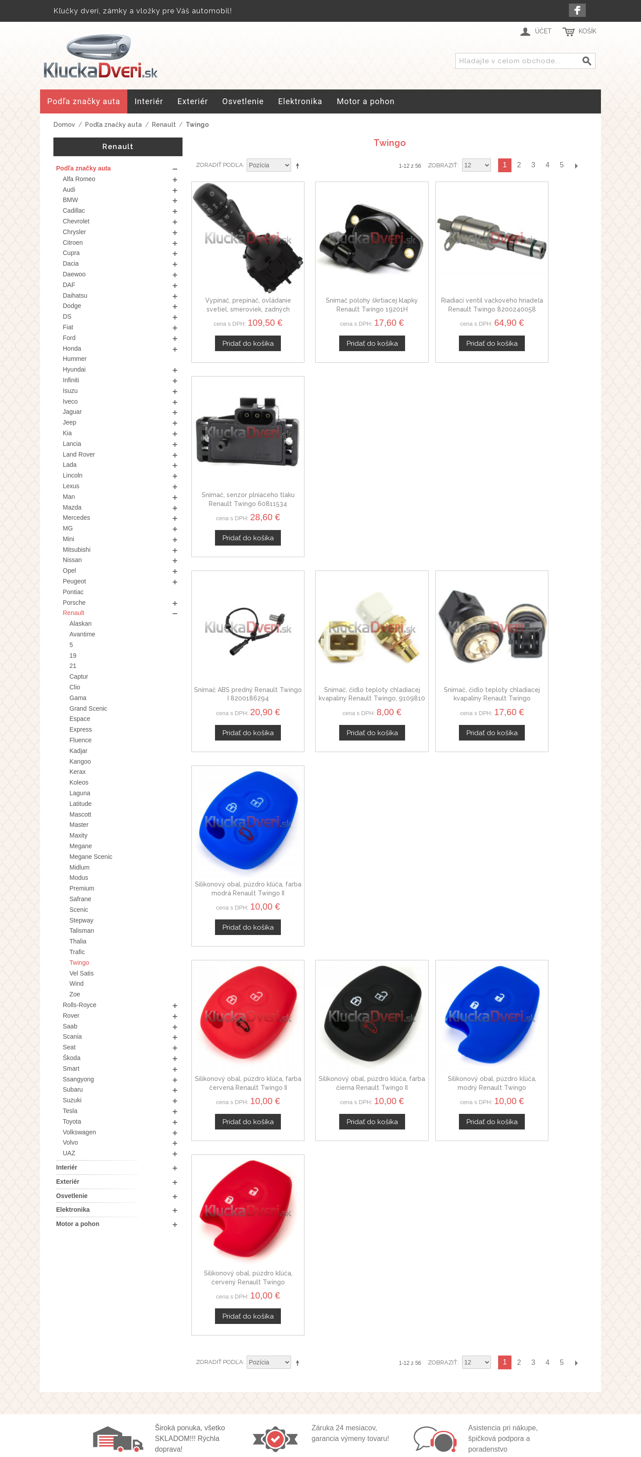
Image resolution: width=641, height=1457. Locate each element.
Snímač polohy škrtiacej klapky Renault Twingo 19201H (338, 288)
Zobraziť (442, 165)
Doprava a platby (306, 1385)
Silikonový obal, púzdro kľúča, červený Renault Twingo (541, 636)
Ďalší (576, 165)
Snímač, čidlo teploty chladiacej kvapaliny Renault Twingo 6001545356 (440, 462)
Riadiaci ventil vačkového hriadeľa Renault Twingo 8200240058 (440, 288)
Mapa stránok (299, 1396)
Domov (64, 124)
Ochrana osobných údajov (321, 1375)
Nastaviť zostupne (299, 165)
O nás (460, 1364)
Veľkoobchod (473, 1385)
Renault (164, 124)
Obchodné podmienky (315, 1364)
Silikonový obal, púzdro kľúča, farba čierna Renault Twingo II (339, 636)
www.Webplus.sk (345, 1450)
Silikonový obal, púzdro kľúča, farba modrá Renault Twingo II (541, 462)
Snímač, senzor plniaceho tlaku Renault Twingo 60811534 (541, 288)
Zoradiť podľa (219, 165)
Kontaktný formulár (482, 1375)
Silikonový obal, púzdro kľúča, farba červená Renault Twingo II (237, 636)
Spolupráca (469, 1396)
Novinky (464, 1406)
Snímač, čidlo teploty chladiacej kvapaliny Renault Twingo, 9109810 (338, 462)
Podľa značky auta (113, 124)
